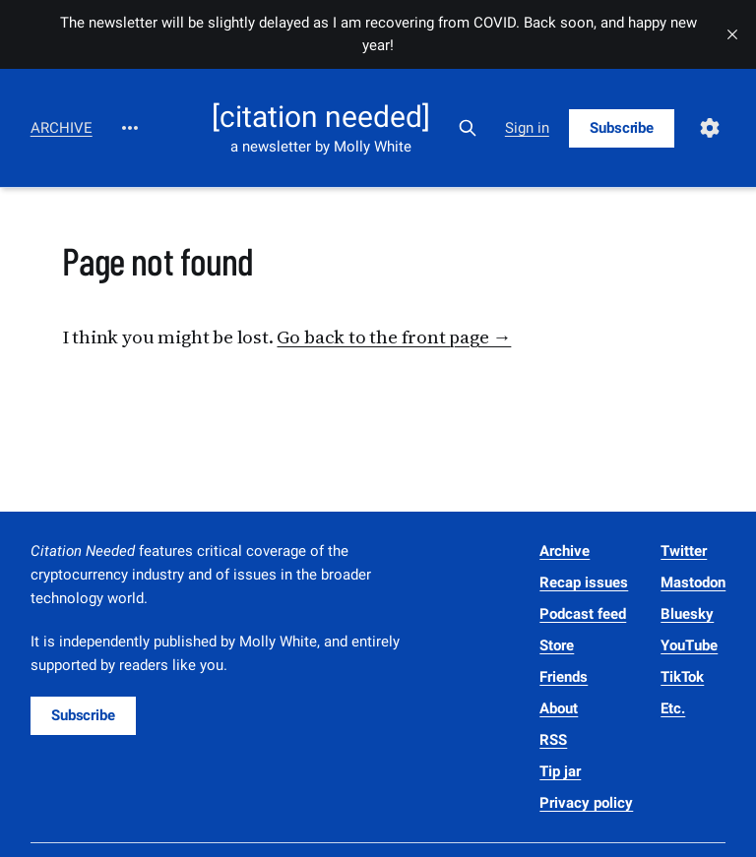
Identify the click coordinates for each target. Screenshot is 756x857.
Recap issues (583, 582)
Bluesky (687, 614)
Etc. (673, 708)
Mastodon (693, 582)
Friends (563, 677)
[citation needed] (321, 117)
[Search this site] (467, 128)
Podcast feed (582, 614)
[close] (732, 34)
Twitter (684, 551)
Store (556, 645)
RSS (553, 740)
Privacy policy (586, 803)
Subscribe (622, 128)
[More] (130, 128)
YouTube (689, 645)
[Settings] (709, 128)
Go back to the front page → (394, 336)
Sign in (527, 128)
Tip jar (560, 771)
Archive (62, 128)
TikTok (682, 677)
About (558, 708)
